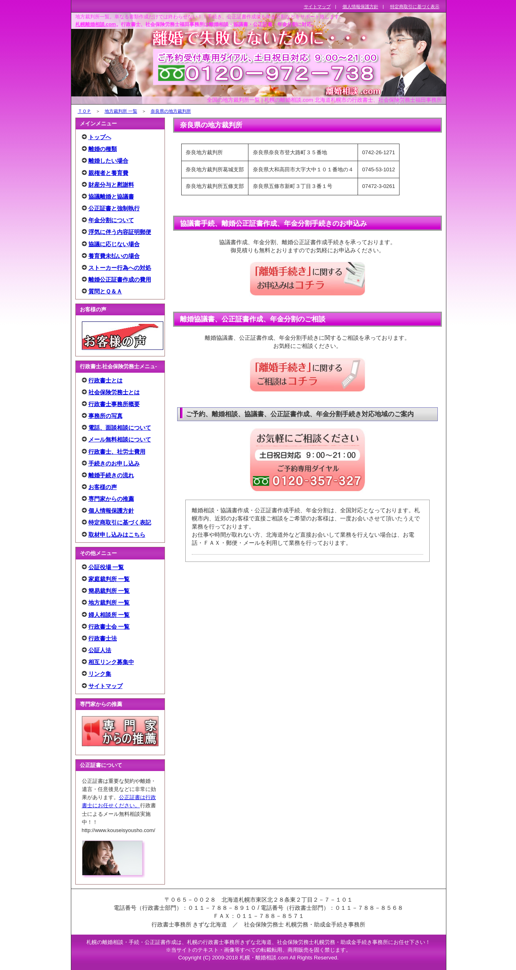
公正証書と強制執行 (114, 208)
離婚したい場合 (108, 160)
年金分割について (111, 220)
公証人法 (99, 650)
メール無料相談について (119, 439)
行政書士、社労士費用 (116, 451)
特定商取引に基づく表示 (414, 6)
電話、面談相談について (119, 427)
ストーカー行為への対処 (119, 267)
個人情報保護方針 (111, 510)
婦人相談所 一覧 (109, 615)
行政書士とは (105, 380)
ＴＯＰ (84, 111)
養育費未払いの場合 (114, 256)
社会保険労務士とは (114, 392)
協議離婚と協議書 (111, 196)
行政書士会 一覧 (109, 626)
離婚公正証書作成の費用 (119, 279)
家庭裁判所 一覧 (109, 579)
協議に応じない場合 (114, 244)
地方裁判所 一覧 (121, 111)
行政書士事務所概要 (114, 404)
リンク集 (99, 674)
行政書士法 (102, 638)
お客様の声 (102, 487)
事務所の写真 (105, 416)
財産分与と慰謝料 (111, 184)
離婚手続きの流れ (111, 475)
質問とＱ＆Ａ (105, 291)
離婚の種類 (102, 149)
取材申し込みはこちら (116, 534)
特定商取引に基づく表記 (119, 522)
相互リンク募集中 (111, 662)
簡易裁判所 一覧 (109, 591)
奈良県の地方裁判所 (171, 111)
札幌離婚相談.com (95, 24)
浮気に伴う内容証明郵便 (119, 232)
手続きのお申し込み (114, 463)
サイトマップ (105, 686)
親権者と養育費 (108, 173)
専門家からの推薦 (111, 499)
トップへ (99, 137)
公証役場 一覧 (106, 567)
